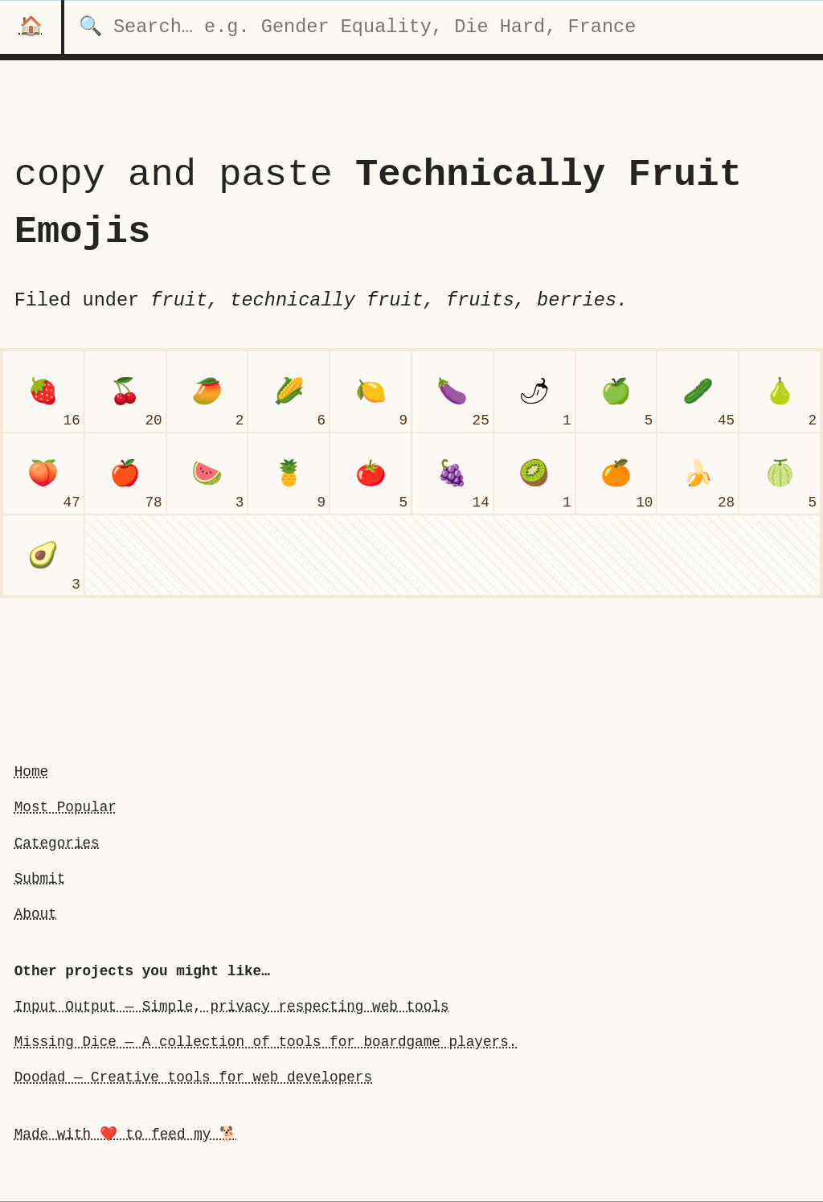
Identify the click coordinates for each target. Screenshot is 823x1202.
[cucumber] (697, 391)
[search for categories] (443, 27)
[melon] (779, 473)
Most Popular (65, 807)
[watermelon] (207, 473)
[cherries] (125, 391)
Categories (57, 843)
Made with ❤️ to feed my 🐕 (125, 1134)
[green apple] (616, 391)
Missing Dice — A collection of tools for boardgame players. (266, 1042)
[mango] (207, 391)
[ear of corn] (288, 391)
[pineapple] (288, 473)
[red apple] (125, 473)
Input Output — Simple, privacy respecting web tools (231, 1007)
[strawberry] (43, 391)
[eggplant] (452, 391)
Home (31, 772)
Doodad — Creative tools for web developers (193, 1077)
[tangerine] (616, 473)
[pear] (779, 391)
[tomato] (370, 473)
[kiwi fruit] (534, 473)
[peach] (43, 473)
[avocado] (43, 555)
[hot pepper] (534, 391)
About (35, 914)
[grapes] (452, 473)
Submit (40, 879)
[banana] (697, 473)
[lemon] (370, 391)
